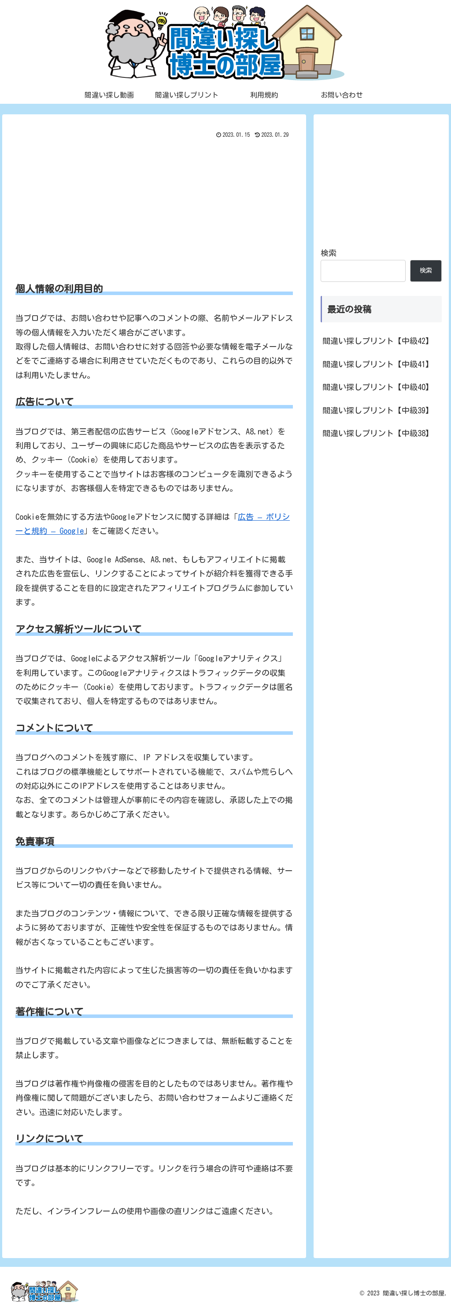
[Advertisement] (154, 207)
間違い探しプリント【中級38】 (377, 433)
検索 (328, 253)
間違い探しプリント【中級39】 (377, 410)
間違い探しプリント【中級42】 (377, 341)
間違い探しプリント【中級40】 (377, 387)
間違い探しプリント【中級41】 (377, 364)
